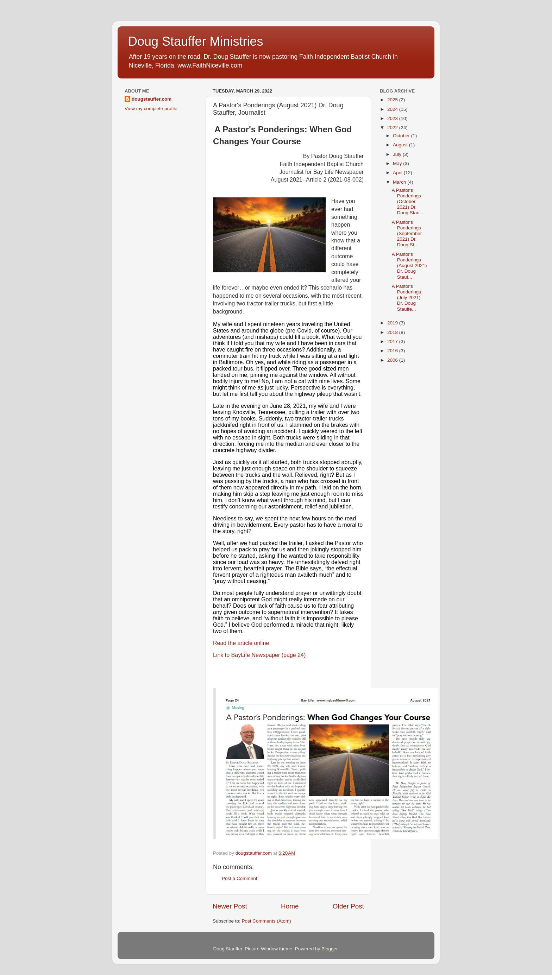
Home (290, 906)
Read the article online (241, 643)
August (401, 144)
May (398, 163)
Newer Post (230, 906)
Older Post (348, 906)
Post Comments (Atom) (266, 921)
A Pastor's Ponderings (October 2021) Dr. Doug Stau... (408, 202)
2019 (393, 322)
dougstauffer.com (151, 99)
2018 (393, 332)
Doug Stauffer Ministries (195, 41)
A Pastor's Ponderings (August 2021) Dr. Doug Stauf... (409, 266)
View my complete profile (151, 108)
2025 (393, 99)
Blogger (329, 948)
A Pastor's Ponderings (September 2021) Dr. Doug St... (407, 234)
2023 (393, 118)
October (402, 135)
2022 (393, 127)
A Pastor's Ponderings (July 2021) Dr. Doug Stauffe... (406, 298)
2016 (393, 350)
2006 (393, 360)
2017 (393, 341)
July (398, 154)
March (400, 182)
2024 (393, 109)
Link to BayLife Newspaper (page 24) (259, 655)
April (398, 172)
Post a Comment (239, 878)
